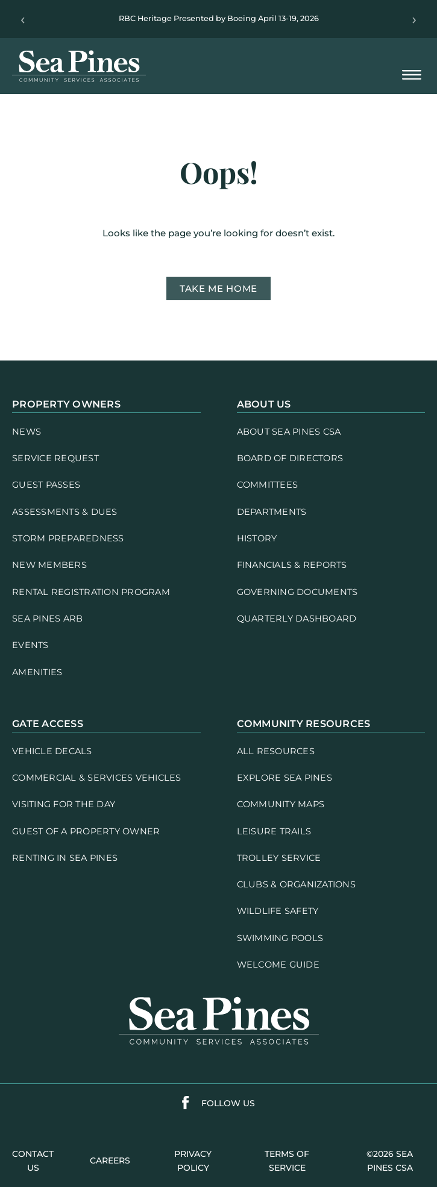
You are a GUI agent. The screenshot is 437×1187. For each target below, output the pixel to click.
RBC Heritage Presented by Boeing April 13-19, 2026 (219, 18)
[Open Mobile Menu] (411, 75)
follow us (228, 1103)
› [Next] (414, 19)
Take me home (218, 288)
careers (110, 1160)
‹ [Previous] (22, 19)
